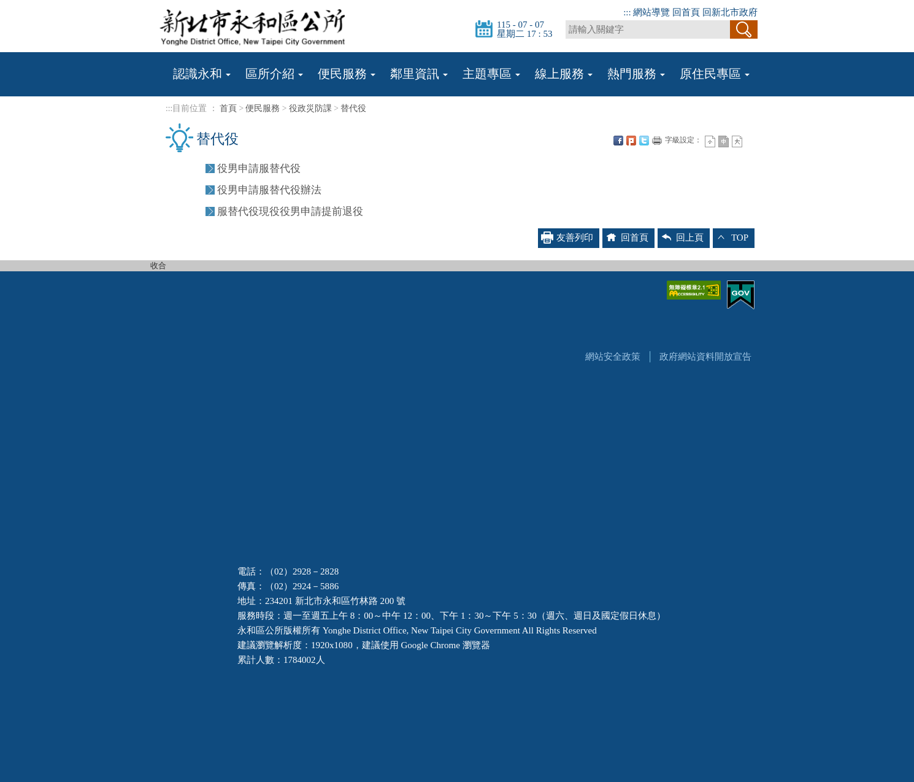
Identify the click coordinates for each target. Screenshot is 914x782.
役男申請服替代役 (259, 168)
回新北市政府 (730, 12)
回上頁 (690, 237)
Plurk (631, 140)
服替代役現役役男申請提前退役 (290, 211)
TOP (739, 237)
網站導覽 (651, 12)
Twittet (644, 140)
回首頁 (686, 12)
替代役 (353, 108)
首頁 (228, 108)
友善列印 (657, 140)
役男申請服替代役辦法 (269, 190)
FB (618, 140)
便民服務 (262, 108)
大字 (737, 141)
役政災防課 (310, 108)
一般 (723, 141)
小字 (710, 141)
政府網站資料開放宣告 (705, 357)
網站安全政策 (612, 357)
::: (627, 12)
